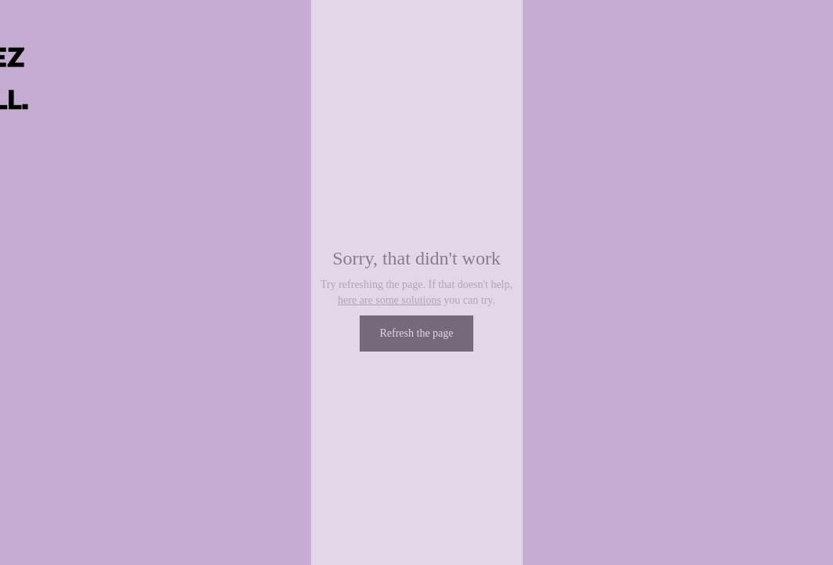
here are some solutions (389, 300)
